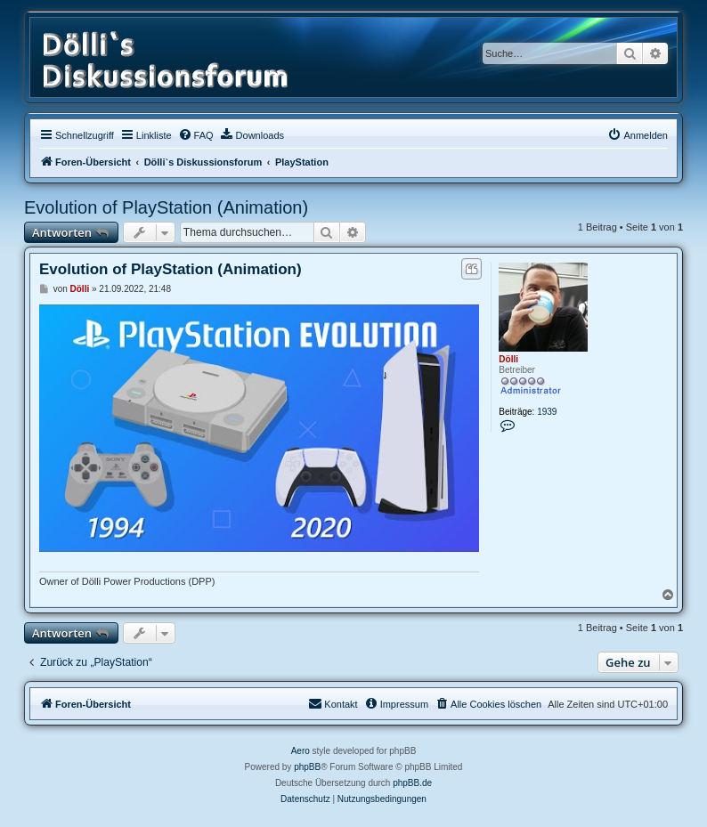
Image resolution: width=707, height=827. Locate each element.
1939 (547, 412)
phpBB (307, 767)
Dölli (508, 359)
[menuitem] (196, 135)
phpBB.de (412, 783)
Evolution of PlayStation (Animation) (166, 207)
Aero (300, 751)
